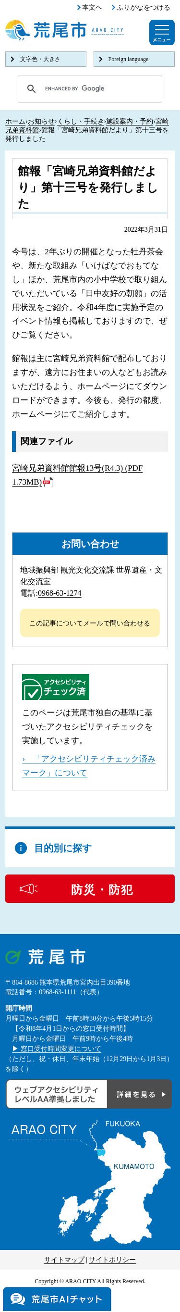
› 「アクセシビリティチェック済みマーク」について (89, 765)
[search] (88, 89)
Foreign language (128, 59)
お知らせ (41, 121)
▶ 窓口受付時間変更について (56, 1048)
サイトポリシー (112, 1259)
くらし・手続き (80, 121)
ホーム (15, 121)
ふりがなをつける (143, 7)
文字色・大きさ (40, 59)
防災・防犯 (102, 890)
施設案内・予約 (129, 121)
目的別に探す (63, 848)
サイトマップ (64, 1259)
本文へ (92, 7)
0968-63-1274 (60, 593)
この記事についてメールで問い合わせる (89, 623)
